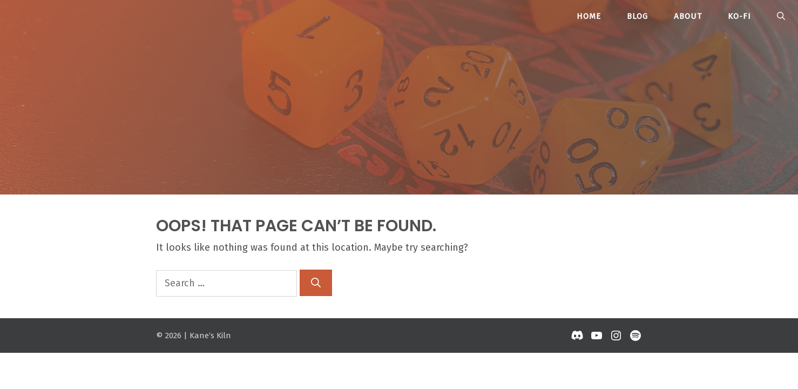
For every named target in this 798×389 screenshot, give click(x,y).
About (688, 16)
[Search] (316, 283)
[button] (781, 16)
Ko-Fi (739, 16)
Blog (637, 16)
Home (589, 16)
